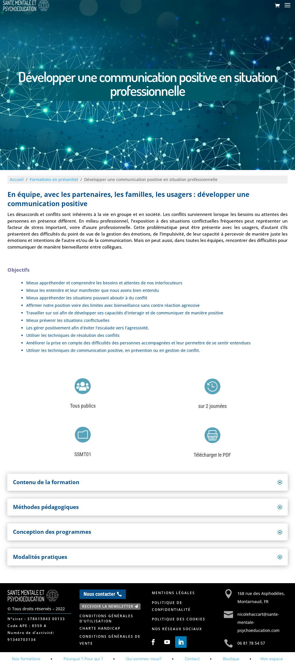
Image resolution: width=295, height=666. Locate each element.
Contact (192, 658)
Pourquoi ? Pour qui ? (83, 658)
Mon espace (271, 658)
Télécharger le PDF (212, 455)
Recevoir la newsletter (107, 606)
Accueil (17, 179)
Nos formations (26, 658)
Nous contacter (99, 594)
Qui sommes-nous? (144, 658)
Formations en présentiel (54, 179)
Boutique (231, 658)
